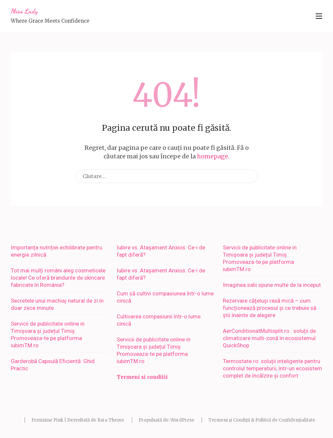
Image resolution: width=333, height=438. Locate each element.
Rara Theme (110, 420)
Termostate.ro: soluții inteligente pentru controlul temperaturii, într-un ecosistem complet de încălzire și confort (272, 368)
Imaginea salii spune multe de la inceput (272, 285)
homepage (212, 156)
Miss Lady (24, 11)
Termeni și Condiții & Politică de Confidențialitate (261, 420)
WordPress (182, 420)
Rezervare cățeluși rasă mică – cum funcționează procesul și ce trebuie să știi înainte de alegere (269, 307)
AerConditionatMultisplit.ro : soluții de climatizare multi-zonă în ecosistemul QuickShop (269, 338)
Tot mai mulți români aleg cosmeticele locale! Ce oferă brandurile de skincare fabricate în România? (58, 277)
